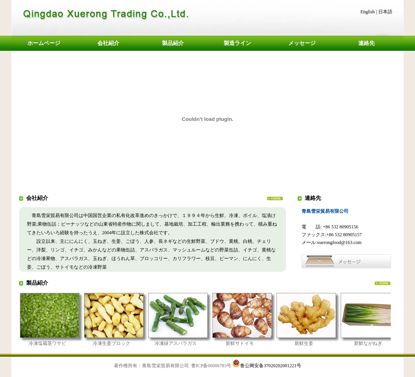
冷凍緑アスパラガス (183, 343)
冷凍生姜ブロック (119, 343)
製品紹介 (173, 43)
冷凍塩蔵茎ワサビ (55, 343)
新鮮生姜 (311, 343)
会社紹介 (108, 43)
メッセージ (302, 43)
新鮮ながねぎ (375, 343)
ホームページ (43, 43)
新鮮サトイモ (247, 343)
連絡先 (366, 43)
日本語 (385, 11)
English (367, 11)
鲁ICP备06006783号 (211, 365)
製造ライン (237, 43)
